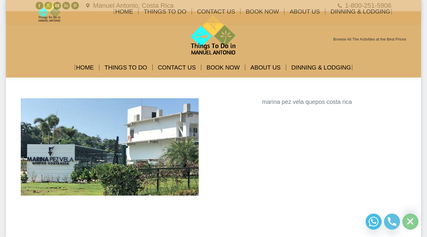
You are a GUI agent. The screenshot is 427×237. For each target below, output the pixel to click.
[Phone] (392, 222)
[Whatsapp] (374, 222)
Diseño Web (30, 228)
